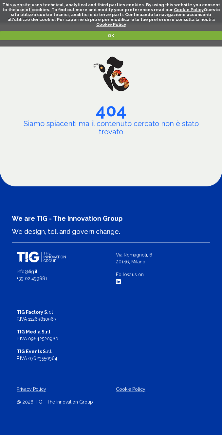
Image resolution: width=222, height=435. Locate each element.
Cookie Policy (189, 9)
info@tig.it (27, 271)
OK (111, 35)
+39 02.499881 (32, 278)
